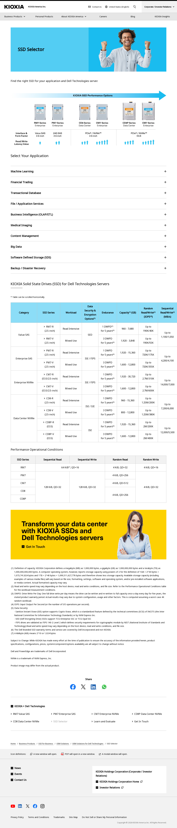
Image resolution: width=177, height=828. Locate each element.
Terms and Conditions (38, 817)
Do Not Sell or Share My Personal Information (104, 817)
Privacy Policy (17, 817)
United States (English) (119, 7)
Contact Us (97, 7)
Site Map (73, 817)
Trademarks (59, 817)
